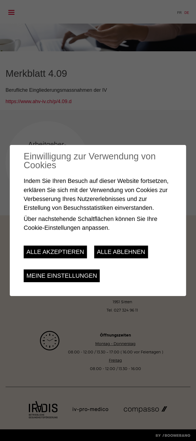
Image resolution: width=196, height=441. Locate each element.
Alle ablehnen (121, 251)
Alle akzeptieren (55, 251)
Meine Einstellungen (61, 275)
